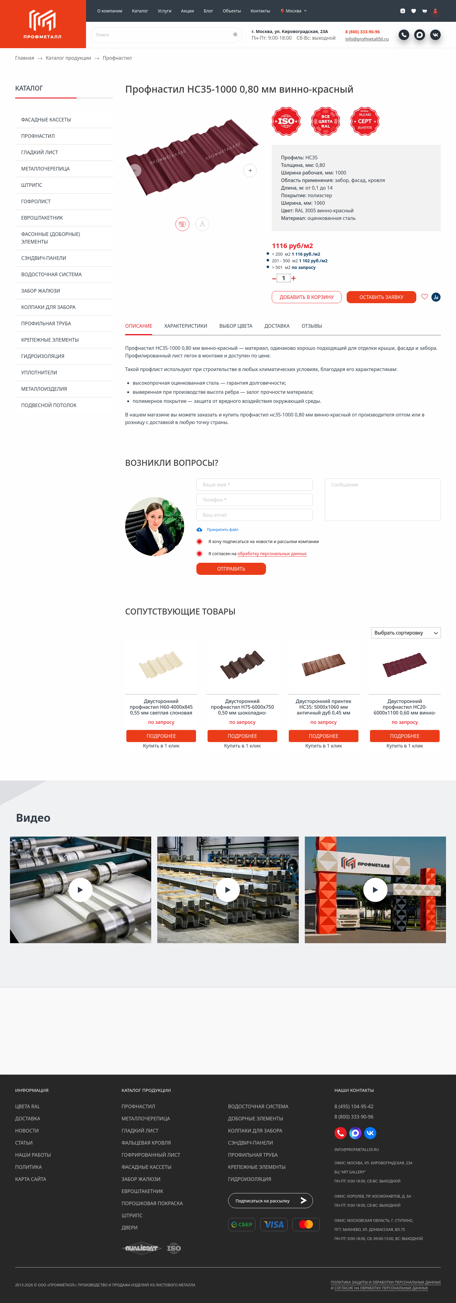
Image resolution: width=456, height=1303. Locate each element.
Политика (28, 1167)
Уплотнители (39, 372)
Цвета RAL (27, 1106)
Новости (27, 1130)
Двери (129, 1227)
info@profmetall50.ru (367, 39)
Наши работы (33, 1155)
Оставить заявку (381, 297)
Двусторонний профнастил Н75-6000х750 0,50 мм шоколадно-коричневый (242, 710)
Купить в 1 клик (161, 745)
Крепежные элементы (50, 340)
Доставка (27, 1118)
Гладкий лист (39, 152)
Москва (297, 10)
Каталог (140, 11)
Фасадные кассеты (46, 119)
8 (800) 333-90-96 (362, 32)
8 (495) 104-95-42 (354, 1106)
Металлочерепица (45, 168)
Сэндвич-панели (43, 258)
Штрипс (31, 185)
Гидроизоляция (43, 356)
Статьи (24, 1142)
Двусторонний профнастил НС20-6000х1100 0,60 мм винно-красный (405, 710)
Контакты (260, 11)
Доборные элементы (255, 1118)
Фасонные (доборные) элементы (50, 238)
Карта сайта (30, 1179)
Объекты (232, 11)
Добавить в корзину (307, 297)
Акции (187, 11)
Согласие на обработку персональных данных (381, 1288)
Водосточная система (51, 274)
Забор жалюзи (40, 290)
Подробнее (161, 736)
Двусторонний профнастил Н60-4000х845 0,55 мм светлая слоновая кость (161, 710)
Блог (208, 11)
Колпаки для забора (48, 307)
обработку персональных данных (272, 553)
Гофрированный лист (150, 1155)
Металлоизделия (44, 389)
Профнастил (38, 136)
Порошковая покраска (152, 1203)
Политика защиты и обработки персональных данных (386, 1282)
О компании (109, 11)
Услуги (164, 11)
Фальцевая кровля (146, 1142)
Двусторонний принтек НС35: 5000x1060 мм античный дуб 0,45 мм (323, 707)
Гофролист (36, 201)
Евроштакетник (42, 217)
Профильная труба (46, 323)
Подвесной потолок (49, 405)
